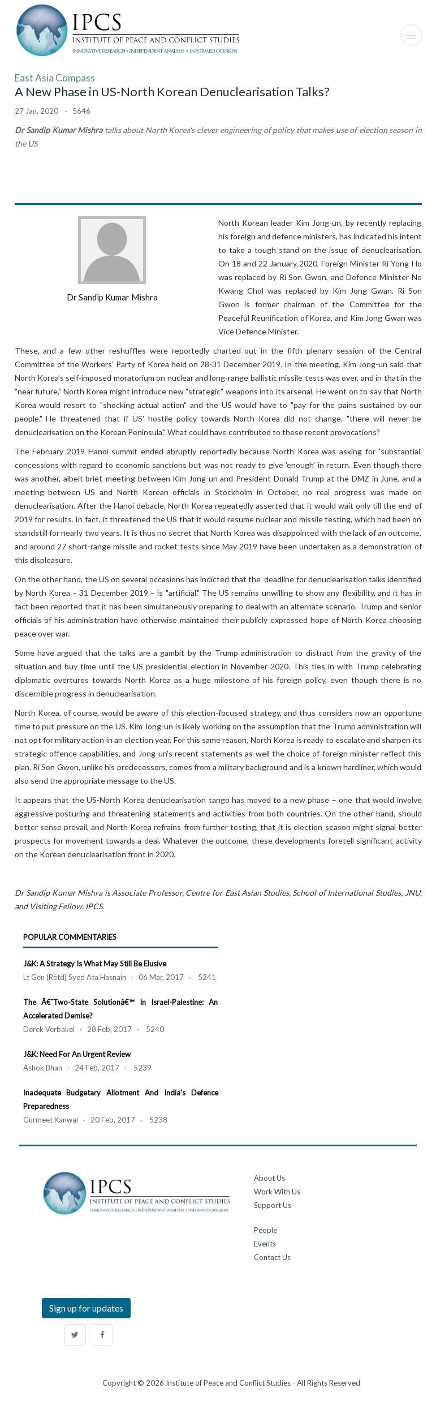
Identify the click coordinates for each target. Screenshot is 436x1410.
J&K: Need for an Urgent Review (77, 1054)
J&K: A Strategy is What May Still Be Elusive (94, 963)
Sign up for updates (86, 1307)
